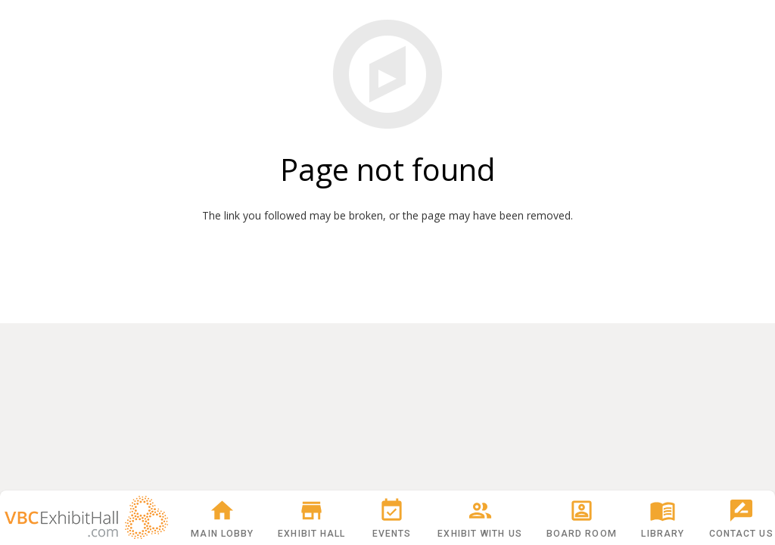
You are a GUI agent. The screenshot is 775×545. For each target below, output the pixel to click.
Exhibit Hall (311, 518)
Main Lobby (222, 518)
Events (392, 518)
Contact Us (741, 518)
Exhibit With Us (479, 518)
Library (662, 518)
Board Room (581, 518)
